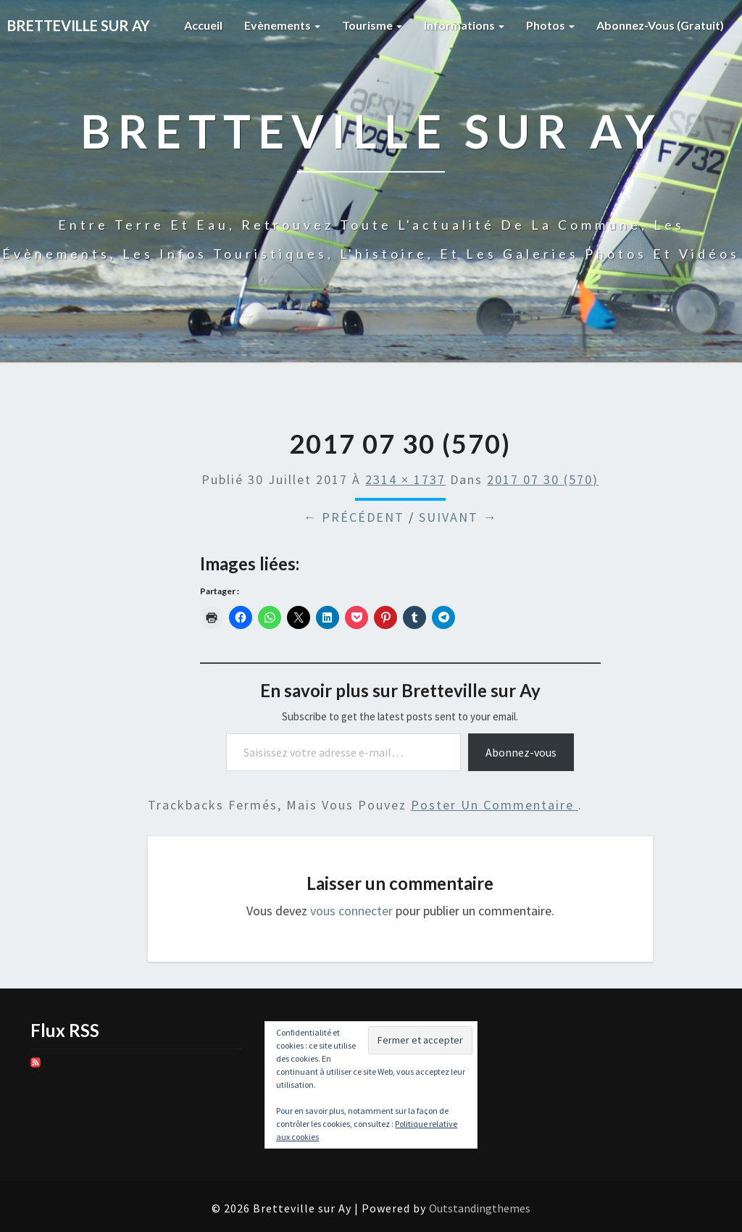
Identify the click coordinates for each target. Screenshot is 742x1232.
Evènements (282, 25)
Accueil (203, 25)
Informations (464, 25)
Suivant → (458, 517)
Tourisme (372, 25)
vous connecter (351, 910)
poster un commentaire (494, 804)
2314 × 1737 (405, 479)
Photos (550, 25)
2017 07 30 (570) (543, 479)
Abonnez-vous (520, 752)
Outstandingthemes (479, 1208)
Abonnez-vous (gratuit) (660, 25)
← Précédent (353, 517)
